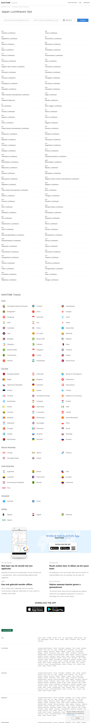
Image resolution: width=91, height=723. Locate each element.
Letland (46, 659)
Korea (65, 649)
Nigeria (54, 665)
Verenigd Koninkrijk (80, 656)
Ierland (69, 657)
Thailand (46, 653)
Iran (52, 649)
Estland (58, 656)
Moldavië (51, 659)
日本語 (39, 637)
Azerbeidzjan (61, 648)
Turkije (58, 653)
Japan (55, 649)
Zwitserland (78, 654)
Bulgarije (72, 654)
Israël (45, 649)
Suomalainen (73, 639)
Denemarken (52, 656)
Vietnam (67, 653)
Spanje (63, 656)
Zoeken (82, 20)
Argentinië (68, 662)
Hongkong (83, 648)
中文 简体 (54, 637)
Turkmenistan (52, 653)
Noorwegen (79, 659)
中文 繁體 (49, 637)
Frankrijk (73, 656)
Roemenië (45, 661)
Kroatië (64, 657)
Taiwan (62, 653)
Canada (39, 662)
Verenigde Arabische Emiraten (45, 648)
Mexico (44, 662)
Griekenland (53, 657)
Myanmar (40, 651)
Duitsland (46, 656)
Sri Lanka (81, 649)
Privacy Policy (71, 715)
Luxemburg (40, 659)
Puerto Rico (40, 664)
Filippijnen (63, 651)
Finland (67, 656)
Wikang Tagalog (44, 639)
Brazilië (64, 664)
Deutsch (57, 639)
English (44, 637)
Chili (78, 662)
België (67, 654)
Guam (83, 664)
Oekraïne (78, 661)
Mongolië (45, 651)
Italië (79, 657)
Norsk (78, 639)
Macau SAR (52, 651)
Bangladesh (68, 648)
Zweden (55, 661)
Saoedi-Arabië (79, 651)
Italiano (67, 639)
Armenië (55, 648)
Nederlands (40, 641)
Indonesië (40, 649)
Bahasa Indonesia (78, 637)
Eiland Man (74, 657)
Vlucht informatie (72, 2)
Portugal (40, 661)
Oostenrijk (50, 654)
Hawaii (63, 662)
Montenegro (57, 659)
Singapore (40, 653)
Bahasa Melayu (69, 637)
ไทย (63, 637)
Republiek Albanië (42, 654)
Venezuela (69, 664)
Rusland (84, 661)
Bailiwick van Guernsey (43, 657)
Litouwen (84, 657)
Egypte (44, 665)
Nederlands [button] (87, 2)
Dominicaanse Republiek (55, 664)
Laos (76, 649)
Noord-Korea (81, 653)
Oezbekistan (74, 653)
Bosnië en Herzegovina (59, 654)
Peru (75, 664)
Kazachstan (71, 649)
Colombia (82, 662)
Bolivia (73, 662)
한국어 (59, 637)
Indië (49, 649)
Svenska (83, 639)
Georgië (78, 648)
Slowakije (66, 661)
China (73, 648)
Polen (85, 659)
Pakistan (69, 651)
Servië (50, 661)
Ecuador (46, 664)
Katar (73, 651)
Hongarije (59, 657)
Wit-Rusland (72, 661)
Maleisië (58, 651)
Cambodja (60, 649)
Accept (78, 718)
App (80, 2)
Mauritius (49, 665)
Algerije (39, 665)
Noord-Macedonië (65, 659)
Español (62, 639)
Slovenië (60, 661)
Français (52, 639)
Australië (79, 664)
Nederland (73, 659)
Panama (49, 662)
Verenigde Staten (56, 662)
